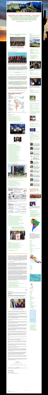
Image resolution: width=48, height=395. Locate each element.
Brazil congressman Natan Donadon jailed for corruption (14, 156)
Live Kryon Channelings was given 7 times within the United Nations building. (35, 216)
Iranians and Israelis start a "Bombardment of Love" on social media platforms (34, 113)
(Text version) (19, 260)
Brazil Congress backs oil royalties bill (12, 154)
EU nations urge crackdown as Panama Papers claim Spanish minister (15, 220)
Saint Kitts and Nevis (32, 303)
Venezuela (17, 368)
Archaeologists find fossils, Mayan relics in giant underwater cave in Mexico (35, 53)
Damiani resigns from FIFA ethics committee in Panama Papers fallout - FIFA (16, 180)
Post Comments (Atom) (13, 391)
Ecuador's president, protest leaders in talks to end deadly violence (15, 119)
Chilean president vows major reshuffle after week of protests (14, 116)
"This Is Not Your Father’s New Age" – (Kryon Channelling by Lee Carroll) (34, 212)
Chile (30, 242)
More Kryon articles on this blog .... (33, 210)
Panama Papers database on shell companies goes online (14, 218)
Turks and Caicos (32, 307)
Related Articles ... (10, 115)
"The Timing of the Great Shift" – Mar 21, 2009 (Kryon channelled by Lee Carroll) (17, 74)
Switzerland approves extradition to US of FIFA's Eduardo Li (14, 184)
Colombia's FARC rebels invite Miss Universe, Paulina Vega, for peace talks (16, 283)
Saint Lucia (31, 304)
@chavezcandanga (21, 319)
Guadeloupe (31, 299)
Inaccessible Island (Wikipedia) (33, 326)
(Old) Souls (24, 84)
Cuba (10, 368)
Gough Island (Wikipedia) (32, 325)
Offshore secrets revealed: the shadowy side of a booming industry (36, 157)
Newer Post (9, 390)
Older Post (26, 390)
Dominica (31, 296)
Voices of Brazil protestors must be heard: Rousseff (17, 122)
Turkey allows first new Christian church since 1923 (17, 228)
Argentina (31, 240)
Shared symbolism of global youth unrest (12, 161)
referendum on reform (20, 142)
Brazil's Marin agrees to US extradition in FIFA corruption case (14, 183)
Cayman (31, 294)
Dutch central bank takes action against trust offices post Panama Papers (36, 152)
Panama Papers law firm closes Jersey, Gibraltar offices (14, 217)
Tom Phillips (12, 297)
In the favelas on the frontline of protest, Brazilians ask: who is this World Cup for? (16, 160)
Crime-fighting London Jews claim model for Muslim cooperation (18, 227)
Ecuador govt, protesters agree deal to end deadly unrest (14, 118)
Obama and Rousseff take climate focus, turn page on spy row (14, 150)
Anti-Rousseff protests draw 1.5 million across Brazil (13, 151)
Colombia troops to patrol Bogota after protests (13, 153)
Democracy (12, 368)
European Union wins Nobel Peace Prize (34, 136)
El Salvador (31, 266)
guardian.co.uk (9, 297)
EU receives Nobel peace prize (33, 135)
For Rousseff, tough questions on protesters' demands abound (14, 159)
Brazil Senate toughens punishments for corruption (13, 157)
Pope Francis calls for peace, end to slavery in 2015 (13, 248)
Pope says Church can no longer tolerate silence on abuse (14, 244)
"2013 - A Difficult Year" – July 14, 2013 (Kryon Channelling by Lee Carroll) (34, 58)
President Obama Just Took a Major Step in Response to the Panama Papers (16, 223)
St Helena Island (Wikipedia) (33, 328)
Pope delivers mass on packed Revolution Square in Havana (14, 246)
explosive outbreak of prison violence (14, 324)
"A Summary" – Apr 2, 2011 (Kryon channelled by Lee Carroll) (14, 66)
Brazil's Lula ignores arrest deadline (12, 144)
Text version (19, 72)
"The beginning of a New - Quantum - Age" (35, 190)
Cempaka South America (16, 3)
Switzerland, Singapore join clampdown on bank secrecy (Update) (15, 225)
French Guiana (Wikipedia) (33, 245)
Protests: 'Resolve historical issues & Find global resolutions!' (24, 16)
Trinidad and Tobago (32, 306)
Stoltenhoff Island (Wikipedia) (33, 329)
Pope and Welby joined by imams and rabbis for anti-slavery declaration (17, 229)
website (25, 21)
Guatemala (31, 267)
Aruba (30, 291)
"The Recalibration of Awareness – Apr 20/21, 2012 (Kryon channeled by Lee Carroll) (16, 255)
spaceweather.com (29, 21)
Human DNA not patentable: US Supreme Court (35, 134)
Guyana (31, 246)
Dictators (14, 368)
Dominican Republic (32, 297)
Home (17, 390)
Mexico (31, 271)
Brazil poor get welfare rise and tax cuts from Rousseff (36, 166)
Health (15, 368)
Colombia (31, 243)
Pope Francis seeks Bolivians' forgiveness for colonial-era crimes (14, 247)
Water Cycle (21, 82)
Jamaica (31, 301)
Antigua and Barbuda (32, 290)
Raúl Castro (9, 317)
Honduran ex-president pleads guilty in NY (12, 181)
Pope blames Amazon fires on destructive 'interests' (13, 243)
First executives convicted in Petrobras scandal (13, 282)
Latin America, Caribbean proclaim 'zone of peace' (13, 286)
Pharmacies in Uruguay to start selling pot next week (36, 179)
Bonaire (31, 293)
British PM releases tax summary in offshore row (13, 221)
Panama (31, 269)
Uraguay (31, 251)
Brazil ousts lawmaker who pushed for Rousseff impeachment (14, 146)
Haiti (30, 300)
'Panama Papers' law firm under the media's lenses (13, 224)
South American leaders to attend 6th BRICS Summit (36, 169)
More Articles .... (10, 215)
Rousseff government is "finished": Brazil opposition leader (14, 147)
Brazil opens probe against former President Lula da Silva (14, 149)
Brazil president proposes (15, 142)
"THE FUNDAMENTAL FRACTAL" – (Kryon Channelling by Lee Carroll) (34, 57)
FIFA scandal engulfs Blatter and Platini (12, 185)
